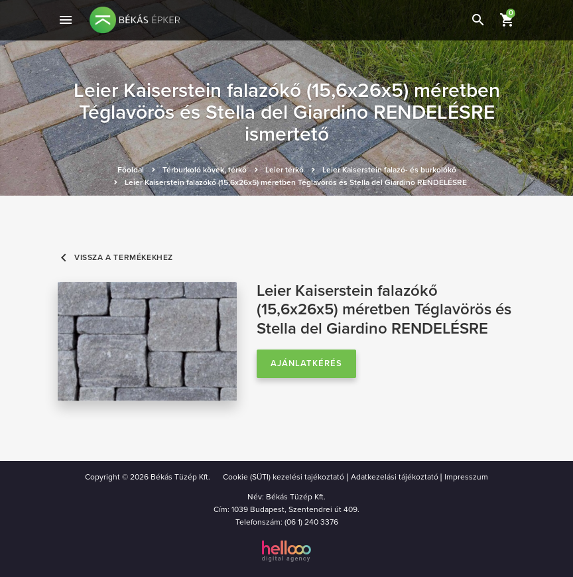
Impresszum (466, 476)
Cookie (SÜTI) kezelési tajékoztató (283, 476)
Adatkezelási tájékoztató (394, 476)
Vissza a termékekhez (115, 258)
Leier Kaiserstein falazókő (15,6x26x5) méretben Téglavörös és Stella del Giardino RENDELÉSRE (296, 182)
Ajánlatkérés (306, 363)
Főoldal (130, 169)
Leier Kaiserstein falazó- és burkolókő (389, 169)
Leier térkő (284, 169)
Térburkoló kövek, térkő (204, 169)
